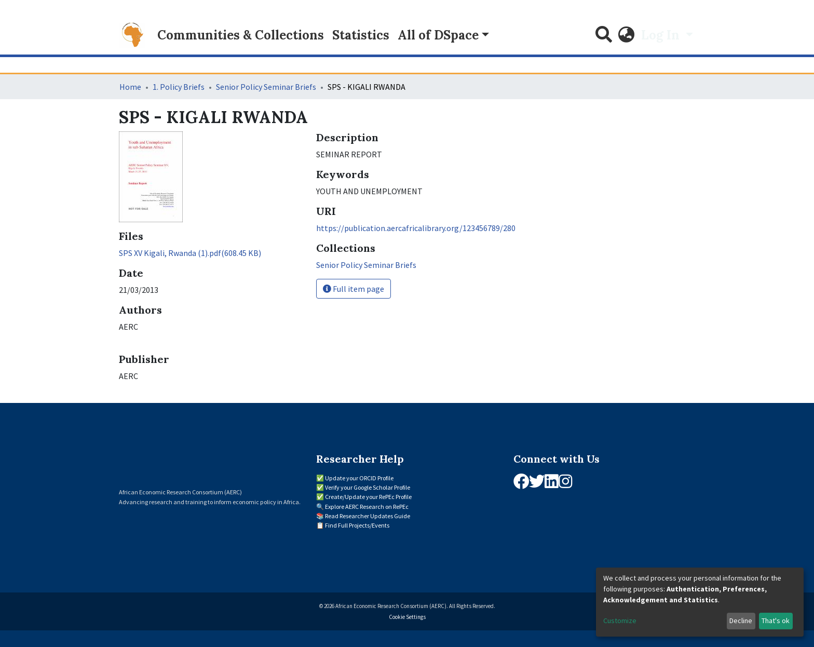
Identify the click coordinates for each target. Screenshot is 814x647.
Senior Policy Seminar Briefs (266, 87)
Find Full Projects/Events (357, 525)
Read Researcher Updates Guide (367, 516)
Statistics (360, 35)
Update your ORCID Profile (359, 478)
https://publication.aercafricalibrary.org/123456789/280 (415, 228)
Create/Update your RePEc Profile (368, 497)
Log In (662, 35)
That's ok (776, 620)
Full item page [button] (353, 289)
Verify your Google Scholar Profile (367, 487)
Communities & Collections (240, 35)
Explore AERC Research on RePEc (367, 506)
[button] (626, 35)
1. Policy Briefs (179, 87)
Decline (740, 620)
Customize (619, 620)
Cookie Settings (407, 617)
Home (130, 87)
